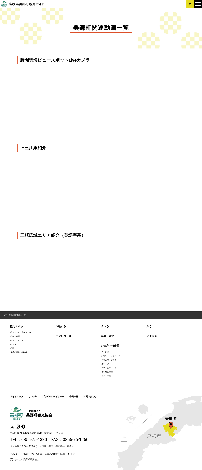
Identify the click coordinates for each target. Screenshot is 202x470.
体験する (61, 326)
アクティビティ (17, 340)
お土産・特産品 (110, 345)
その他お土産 (107, 372)
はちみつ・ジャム (109, 360)
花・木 (13, 344)
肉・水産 (105, 352)
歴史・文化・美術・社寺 (21, 332)
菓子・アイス (107, 364)
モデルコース (63, 336)
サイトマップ (17, 396)
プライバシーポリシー (55, 396)
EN (189, 3)
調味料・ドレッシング (111, 356)
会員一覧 (77, 396)
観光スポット (18, 326)
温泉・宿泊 (107, 336)
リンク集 (34, 396)
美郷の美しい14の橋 (19, 352)
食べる (105, 326)
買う (149, 326)
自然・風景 (15, 336)
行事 (12, 348)
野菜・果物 (106, 375)
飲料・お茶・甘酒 (109, 368)
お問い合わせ (94, 396)
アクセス (152, 336)
